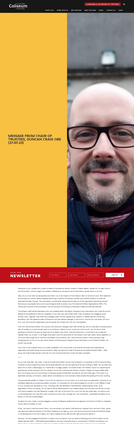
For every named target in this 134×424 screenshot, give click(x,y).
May (60, 368)
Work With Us (62, 10)
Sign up (115, 275)
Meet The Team (90, 10)
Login (120, 10)
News (101, 10)
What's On (49, 10)
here (40, 368)
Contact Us (111, 10)
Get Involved (76, 10)
